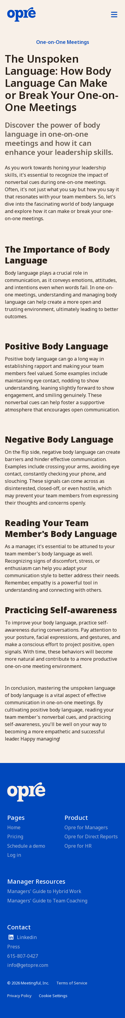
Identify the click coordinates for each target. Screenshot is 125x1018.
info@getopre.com (27, 965)
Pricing (15, 836)
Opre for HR (78, 846)
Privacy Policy (19, 995)
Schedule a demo (26, 846)
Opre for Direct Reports (91, 836)
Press (13, 946)
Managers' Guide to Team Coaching (47, 900)
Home (13, 827)
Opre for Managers (86, 827)
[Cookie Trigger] (53, 996)
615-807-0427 (22, 956)
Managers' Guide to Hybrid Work (44, 891)
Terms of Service (71, 983)
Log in (14, 855)
